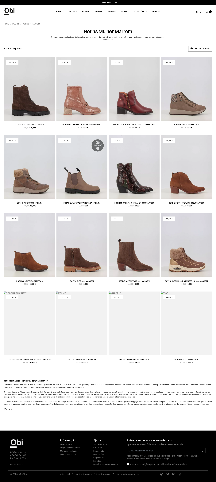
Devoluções (98, 454)
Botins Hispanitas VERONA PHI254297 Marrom (30, 359)
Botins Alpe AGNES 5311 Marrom (29, 125)
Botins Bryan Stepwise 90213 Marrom (186, 203)
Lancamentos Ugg (68, 454)
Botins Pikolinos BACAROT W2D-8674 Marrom (134, 125)
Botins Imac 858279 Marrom (186, 125)
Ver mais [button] (8, 409)
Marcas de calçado (68, 451)
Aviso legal (65, 474)
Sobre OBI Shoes (101, 444)
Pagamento (98, 457)
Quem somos (66, 444)
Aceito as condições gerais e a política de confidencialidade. (159, 464)
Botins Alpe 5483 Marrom (82, 281)
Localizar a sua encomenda (105, 464)
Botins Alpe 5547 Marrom (186, 359)
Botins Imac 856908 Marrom (29, 203)
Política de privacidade (82, 474)
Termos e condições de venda (126, 474)
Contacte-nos (16, 464)
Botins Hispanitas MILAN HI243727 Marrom (82, 125)
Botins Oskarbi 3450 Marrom (29, 281)
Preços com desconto (70, 447)
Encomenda (98, 451)
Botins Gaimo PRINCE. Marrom (82, 359)
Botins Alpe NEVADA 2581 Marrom (134, 281)
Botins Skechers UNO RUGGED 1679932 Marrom (186, 281)
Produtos (97, 447)
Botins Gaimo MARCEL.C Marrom (134, 359)
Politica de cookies (102, 474)
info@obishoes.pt (18, 452)
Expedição (98, 461)
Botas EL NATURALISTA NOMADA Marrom (82, 203)
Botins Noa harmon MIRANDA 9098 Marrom (134, 203)
